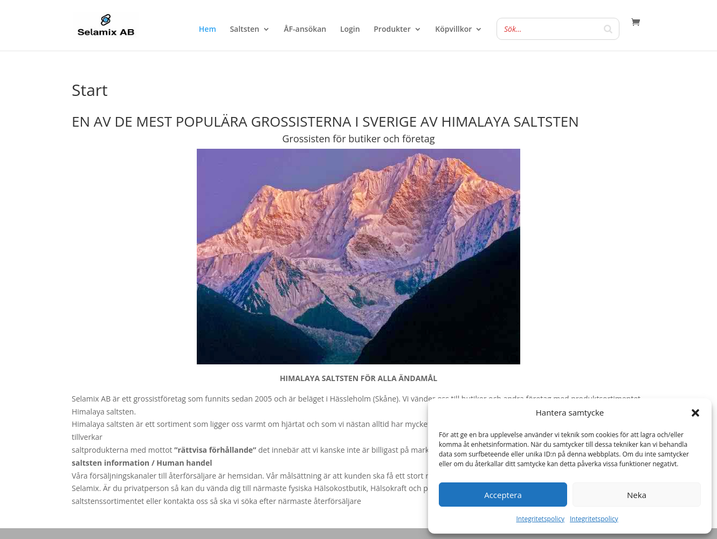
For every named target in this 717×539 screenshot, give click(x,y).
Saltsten (244, 29)
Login (350, 29)
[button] (695, 412)
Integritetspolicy (540, 518)
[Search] (608, 28)
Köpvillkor (453, 29)
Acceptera (503, 494)
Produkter (392, 29)
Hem (207, 29)
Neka (636, 494)
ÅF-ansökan (305, 29)
